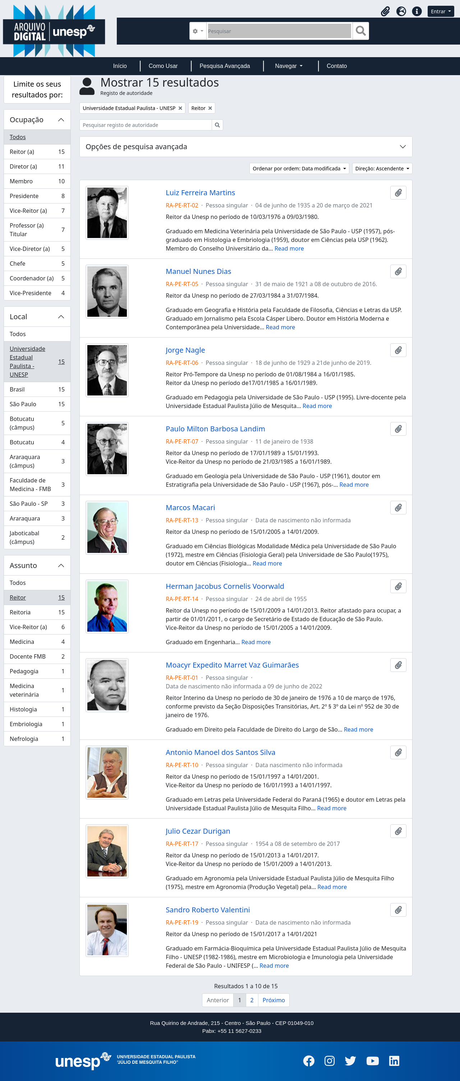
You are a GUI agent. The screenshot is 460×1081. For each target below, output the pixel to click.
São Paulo (37, 406)
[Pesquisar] (279, 31)
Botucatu (37, 444)
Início (120, 66)
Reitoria (37, 614)
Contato (337, 66)
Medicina (37, 643)
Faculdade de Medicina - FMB (37, 484)
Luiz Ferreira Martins (200, 192)
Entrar (439, 11)
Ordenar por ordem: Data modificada (297, 168)
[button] (385, 11)
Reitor (37, 599)
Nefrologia (37, 740)
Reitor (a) (37, 153)
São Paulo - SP (37, 505)
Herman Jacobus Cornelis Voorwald (225, 586)
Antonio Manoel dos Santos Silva (220, 752)
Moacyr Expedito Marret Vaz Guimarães (232, 665)
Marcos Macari (190, 507)
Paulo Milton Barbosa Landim (215, 429)
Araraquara (37, 520)
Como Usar (163, 66)
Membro (37, 183)
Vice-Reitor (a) (37, 212)
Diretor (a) (37, 168)
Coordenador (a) (37, 280)
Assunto (23, 565)
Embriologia (37, 726)
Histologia (37, 711)
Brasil (37, 391)
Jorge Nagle (185, 350)
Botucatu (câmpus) (37, 423)
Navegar (286, 66)
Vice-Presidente (37, 294)
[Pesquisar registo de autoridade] (145, 124)
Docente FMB (37, 658)
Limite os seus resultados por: (37, 89)
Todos (18, 137)
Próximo (274, 1000)
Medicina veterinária (37, 690)
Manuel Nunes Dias (198, 271)
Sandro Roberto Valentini (208, 910)
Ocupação (26, 119)
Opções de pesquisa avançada (136, 146)
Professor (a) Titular (37, 229)
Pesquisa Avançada (224, 66)
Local (18, 316)
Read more (289, 248)
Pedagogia (37, 673)
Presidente (37, 197)
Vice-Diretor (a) (37, 250)
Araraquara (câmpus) (37, 461)
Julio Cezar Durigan (198, 831)
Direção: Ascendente (380, 168)
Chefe (37, 265)
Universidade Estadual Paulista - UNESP (37, 362)
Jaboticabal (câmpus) (37, 537)
